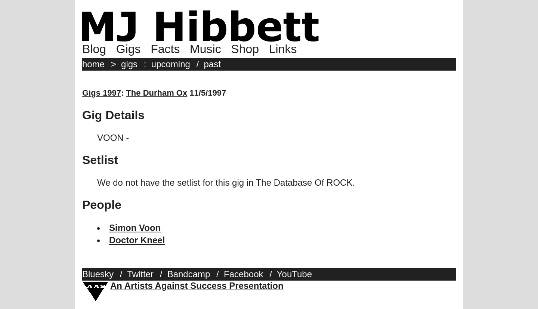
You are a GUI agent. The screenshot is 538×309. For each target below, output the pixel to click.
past (212, 64)
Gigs (128, 49)
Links (283, 49)
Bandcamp (188, 274)
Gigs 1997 (101, 93)
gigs (129, 64)
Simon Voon (135, 228)
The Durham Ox (156, 93)
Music (205, 49)
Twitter (140, 274)
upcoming (170, 64)
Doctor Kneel (137, 240)
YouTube (294, 274)
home (93, 64)
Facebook (243, 274)
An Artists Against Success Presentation (197, 286)
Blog (94, 49)
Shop (245, 49)
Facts (165, 49)
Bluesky (98, 274)
